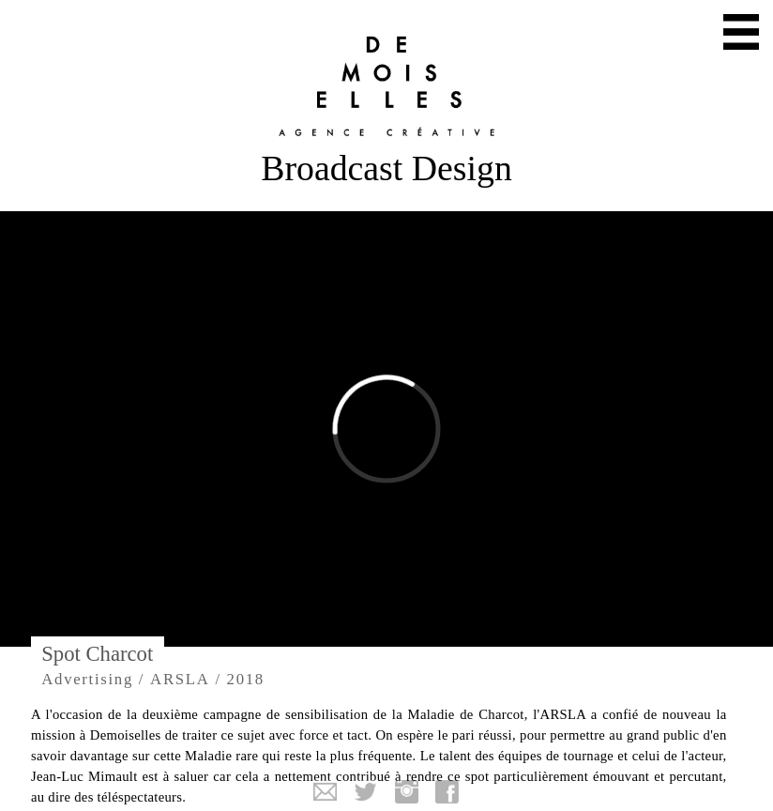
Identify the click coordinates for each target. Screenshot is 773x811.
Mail (325, 792)
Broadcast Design (386, 168)
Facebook (447, 792)
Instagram (407, 792)
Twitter (366, 792)
